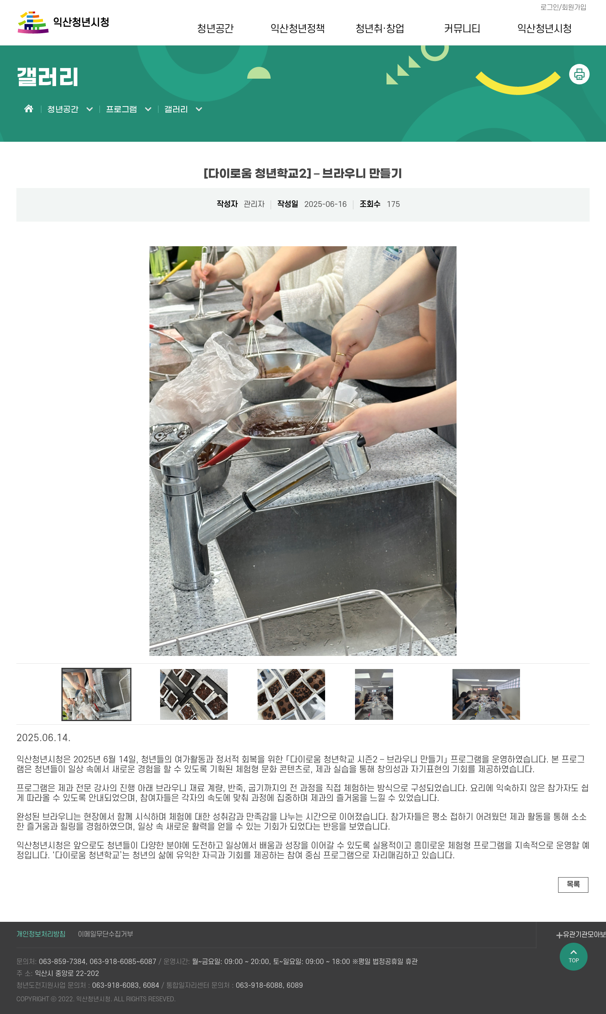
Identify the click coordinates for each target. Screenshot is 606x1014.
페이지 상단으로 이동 (575, 969)
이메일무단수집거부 (105, 935)
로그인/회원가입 (563, 7)
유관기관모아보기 (528, 940)
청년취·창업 (377, 29)
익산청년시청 (542, 29)
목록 (573, 884)
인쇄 (579, 74)
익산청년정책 (295, 29)
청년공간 (213, 29)
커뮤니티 (460, 29)
